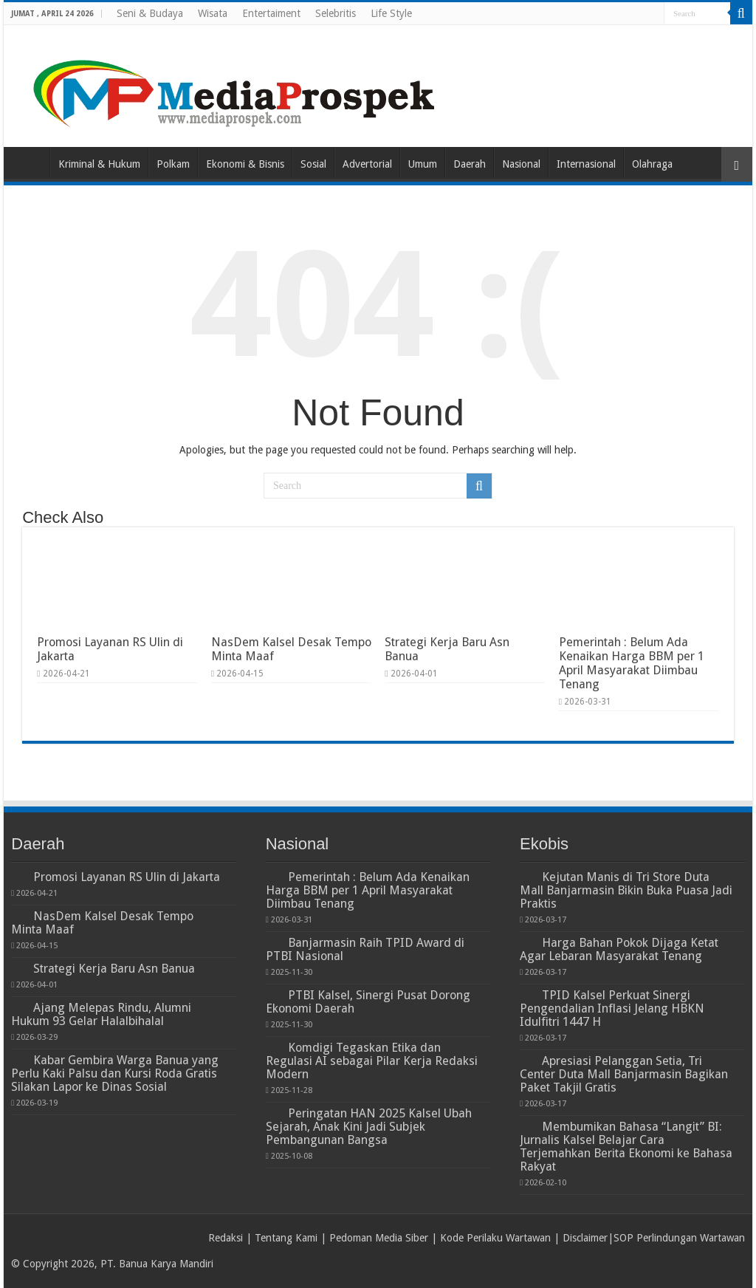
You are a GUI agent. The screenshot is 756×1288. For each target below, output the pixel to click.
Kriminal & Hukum (99, 164)
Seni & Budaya (150, 13)
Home (30, 162)
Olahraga (652, 164)
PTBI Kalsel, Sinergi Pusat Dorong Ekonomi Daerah (368, 1001)
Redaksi (225, 1238)
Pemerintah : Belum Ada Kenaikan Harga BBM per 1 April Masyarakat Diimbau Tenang (631, 663)
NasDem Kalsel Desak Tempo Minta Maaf (102, 922)
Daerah (469, 164)
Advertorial (367, 164)
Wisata (212, 13)
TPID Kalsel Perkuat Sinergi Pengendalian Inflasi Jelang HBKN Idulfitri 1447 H (612, 1008)
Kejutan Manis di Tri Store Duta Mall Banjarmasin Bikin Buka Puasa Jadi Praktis (626, 890)
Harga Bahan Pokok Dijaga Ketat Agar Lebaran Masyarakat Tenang (619, 949)
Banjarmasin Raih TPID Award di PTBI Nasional (365, 949)
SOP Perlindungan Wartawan (679, 1238)
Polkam (173, 164)
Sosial (313, 164)
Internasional (586, 164)
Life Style (391, 13)
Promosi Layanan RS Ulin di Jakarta (126, 877)
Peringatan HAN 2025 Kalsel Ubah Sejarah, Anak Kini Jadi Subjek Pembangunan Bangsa (369, 1126)
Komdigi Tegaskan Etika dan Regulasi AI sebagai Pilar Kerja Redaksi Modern (372, 1061)
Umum (422, 164)
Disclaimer (585, 1238)
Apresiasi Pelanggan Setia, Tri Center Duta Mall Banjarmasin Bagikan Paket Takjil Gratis (624, 1074)
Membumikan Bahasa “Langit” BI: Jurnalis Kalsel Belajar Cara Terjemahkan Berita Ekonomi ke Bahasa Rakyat (626, 1147)
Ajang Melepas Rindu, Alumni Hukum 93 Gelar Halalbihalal (101, 1014)
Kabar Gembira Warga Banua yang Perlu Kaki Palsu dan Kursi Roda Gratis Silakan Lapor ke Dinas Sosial (115, 1073)
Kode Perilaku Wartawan (495, 1238)
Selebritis (335, 13)
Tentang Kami (286, 1238)
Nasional (521, 164)
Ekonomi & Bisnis (245, 164)
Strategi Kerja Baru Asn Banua (114, 969)
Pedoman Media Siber (378, 1238)
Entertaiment (271, 13)
